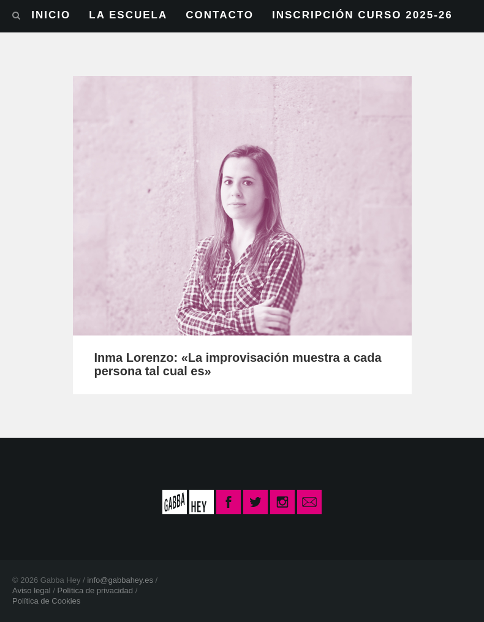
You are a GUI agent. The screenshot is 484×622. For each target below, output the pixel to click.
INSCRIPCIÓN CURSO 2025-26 (362, 15)
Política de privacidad (95, 590)
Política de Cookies (46, 600)
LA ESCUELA (128, 15)
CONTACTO (220, 15)
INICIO (50, 15)
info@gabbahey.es (120, 580)
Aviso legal (31, 590)
